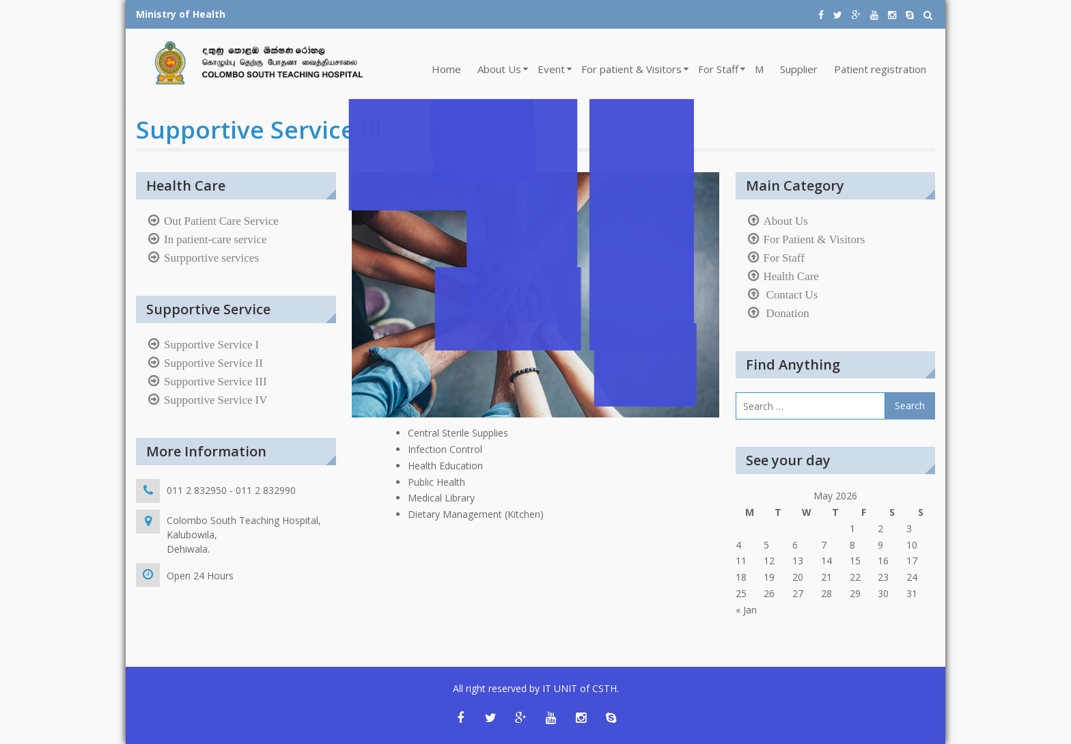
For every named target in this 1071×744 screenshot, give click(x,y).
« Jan (746, 609)
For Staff (718, 69)
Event (551, 69)
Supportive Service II (213, 363)
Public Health (436, 482)
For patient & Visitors (631, 69)
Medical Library (441, 497)
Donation (786, 313)
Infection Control (445, 449)
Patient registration (880, 69)
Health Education (445, 465)
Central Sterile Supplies (458, 432)
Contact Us (791, 294)
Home (446, 69)
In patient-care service (215, 239)
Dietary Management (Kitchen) (476, 514)
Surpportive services (211, 257)
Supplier (799, 69)
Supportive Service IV (216, 400)
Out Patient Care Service (221, 221)
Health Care (791, 276)
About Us (499, 69)
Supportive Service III (215, 381)
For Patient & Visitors (814, 239)
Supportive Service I (211, 344)
